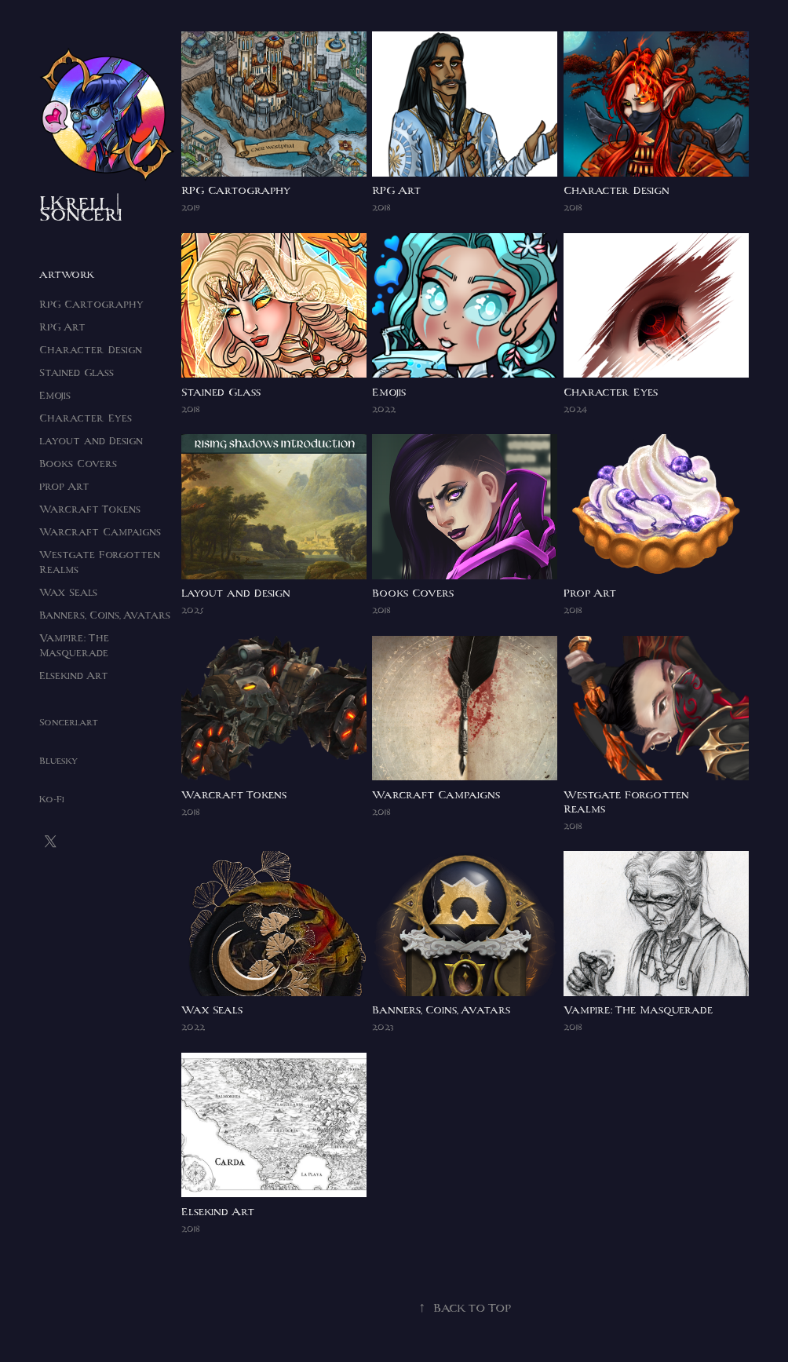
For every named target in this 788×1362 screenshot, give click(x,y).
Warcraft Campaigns (100, 532)
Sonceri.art (68, 722)
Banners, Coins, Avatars (104, 615)
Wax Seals (68, 592)
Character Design (90, 349)
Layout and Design (91, 440)
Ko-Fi (51, 799)
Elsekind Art (73, 675)
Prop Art (64, 486)
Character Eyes (85, 418)
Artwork (66, 274)
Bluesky (58, 760)
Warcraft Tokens (89, 509)
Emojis (55, 395)
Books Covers (78, 463)
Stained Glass (76, 372)
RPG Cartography (91, 304)
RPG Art (62, 327)
